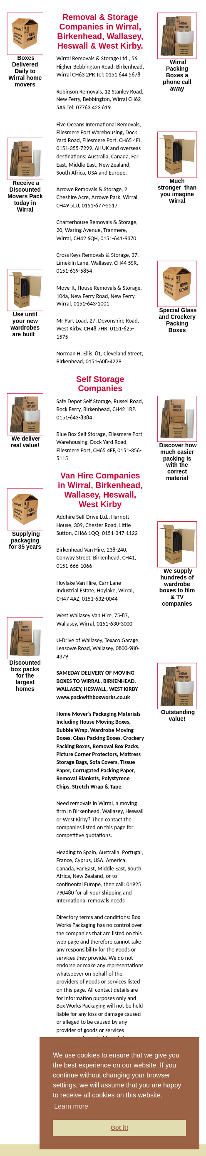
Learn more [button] (71, 1106)
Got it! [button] (119, 1127)
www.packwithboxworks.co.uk (93, 697)
